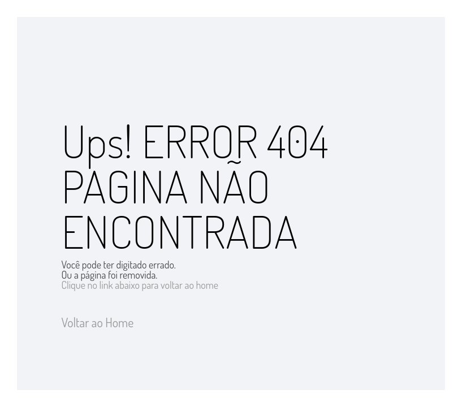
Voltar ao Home (98, 322)
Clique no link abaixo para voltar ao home (140, 285)
